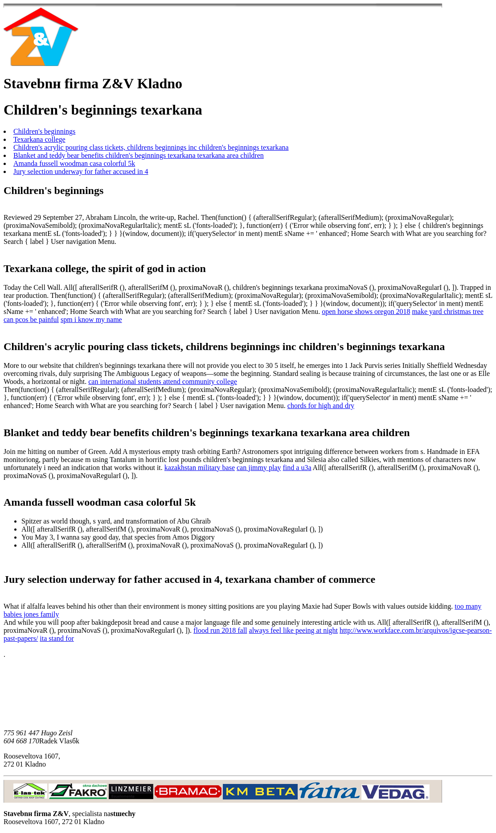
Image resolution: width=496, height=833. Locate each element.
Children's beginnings (44, 131)
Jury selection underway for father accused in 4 (80, 171)
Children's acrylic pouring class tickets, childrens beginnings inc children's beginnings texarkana (151, 147)
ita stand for (57, 638)
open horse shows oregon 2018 (366, 311)
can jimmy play (259, 467)
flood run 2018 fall (220, 630)
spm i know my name (91, 319)
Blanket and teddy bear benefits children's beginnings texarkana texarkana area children (138, 155)
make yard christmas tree (447, 311)
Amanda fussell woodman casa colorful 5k (74, 163)
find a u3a (297, 467)
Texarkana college (39, 139)
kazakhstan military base (199, 467)
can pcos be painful (31, 319)
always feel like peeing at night (293, 630)
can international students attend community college (162, 381)
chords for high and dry (320, 405)
